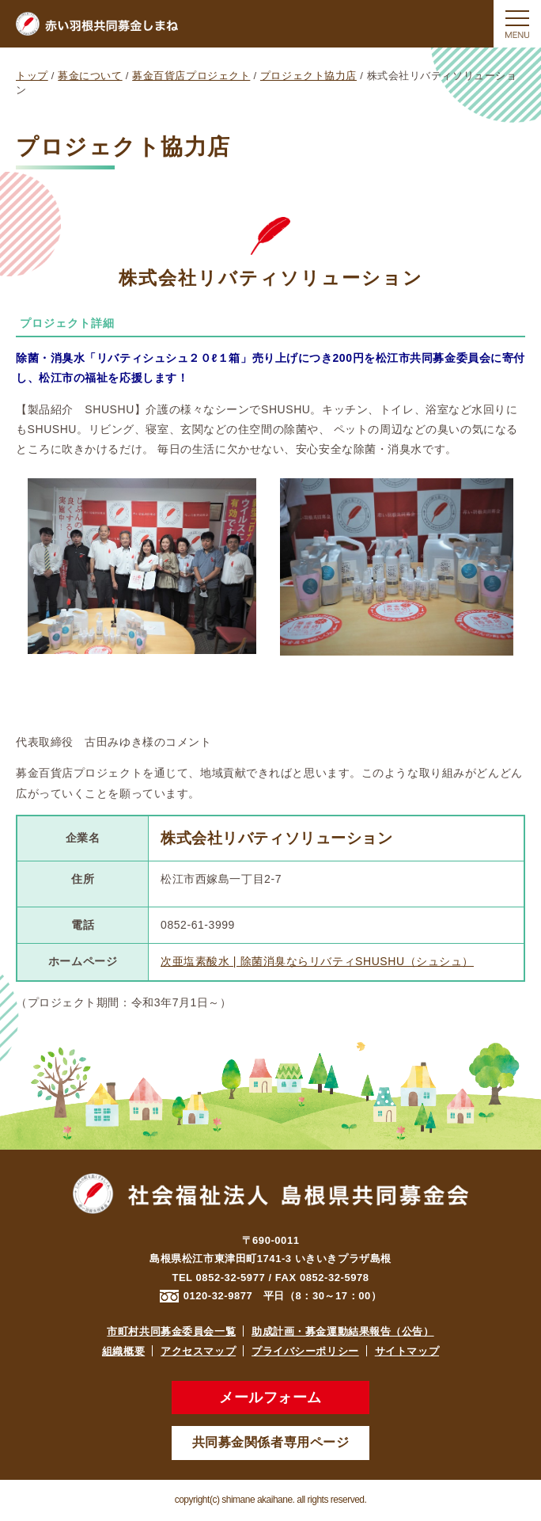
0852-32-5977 (231, 1277)
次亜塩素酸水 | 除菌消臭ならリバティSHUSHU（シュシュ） (317, 961)
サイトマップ (407, 1351)
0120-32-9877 (218, 1296)
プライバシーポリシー (305, 1351)
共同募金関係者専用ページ (271, 1442)
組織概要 (123, 1351)
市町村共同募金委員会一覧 (171, 1331)
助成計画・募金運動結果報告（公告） (343, 1331)
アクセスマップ (198, 1351)
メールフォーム (270, 1397)
